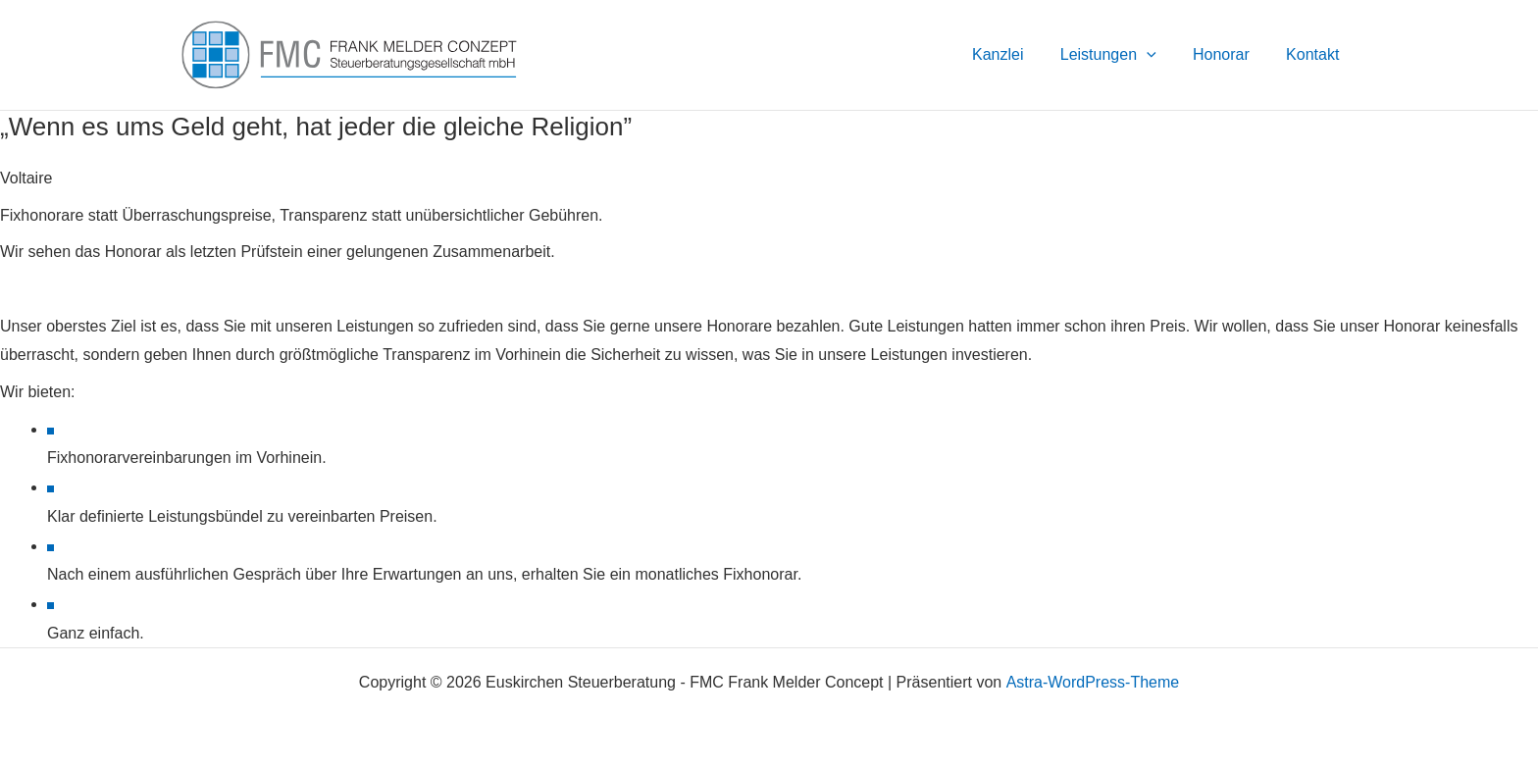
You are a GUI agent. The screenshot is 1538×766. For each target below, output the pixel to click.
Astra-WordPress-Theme (1092, 682)
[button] (1159, 54)
